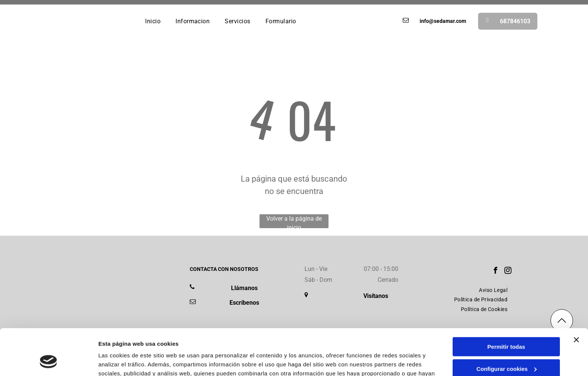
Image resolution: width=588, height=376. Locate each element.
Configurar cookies (506, 327)
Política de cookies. (288, 340)
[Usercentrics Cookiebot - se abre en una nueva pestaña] (48, 361)
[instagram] (507, 271)
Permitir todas (506, 305)
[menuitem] (153, 20)
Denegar (506, 349)
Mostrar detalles (120, 361)
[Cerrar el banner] (576, 298)
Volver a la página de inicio (294, 221)
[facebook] (495, 271)
